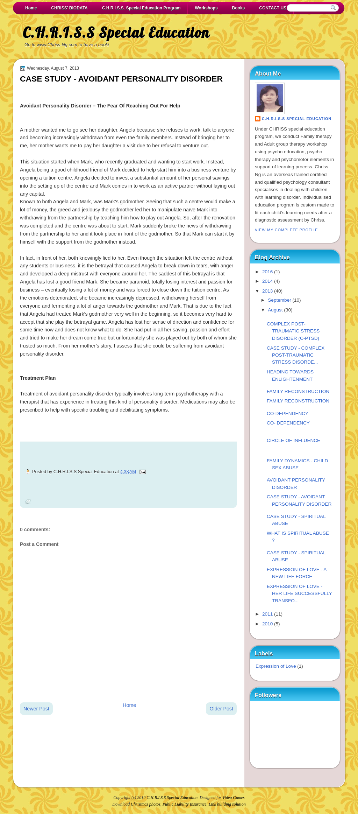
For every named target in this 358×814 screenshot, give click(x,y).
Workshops (206, 8)
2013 (267, 291)
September (279, 300)
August (275, 310)
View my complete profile (286, 230)
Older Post (221, 708)
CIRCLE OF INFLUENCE (293, 440)
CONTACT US (272, 8)
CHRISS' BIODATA (69, 8)
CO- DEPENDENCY (288, 423)
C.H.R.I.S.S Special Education (116, 32)
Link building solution (227, 804)
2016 (267, 271)
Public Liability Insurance (185, 804)
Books (238, 8)
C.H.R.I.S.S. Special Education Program (141, 8)
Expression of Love (276, 666)
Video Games (233, 797)
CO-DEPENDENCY (287, 413)
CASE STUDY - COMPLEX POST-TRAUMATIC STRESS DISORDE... (295, 355)
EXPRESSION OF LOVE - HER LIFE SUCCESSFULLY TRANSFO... (299, 593)
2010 (267, 623)
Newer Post (36, 708)
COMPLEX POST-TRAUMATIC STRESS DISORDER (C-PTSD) (293, 331)
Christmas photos (145, 804)
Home (31, 8)
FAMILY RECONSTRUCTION (298, 391)
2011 (267, 614)
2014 (267, 281)
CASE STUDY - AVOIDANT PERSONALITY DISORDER (121, 78)
